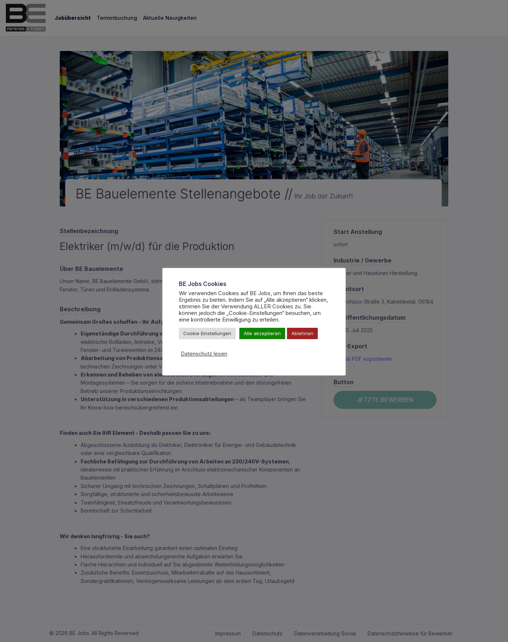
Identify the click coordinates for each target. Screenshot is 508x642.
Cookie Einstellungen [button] (207, 333)
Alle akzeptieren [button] (262, 333)
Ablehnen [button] (302, 333)
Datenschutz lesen (204, 354)
